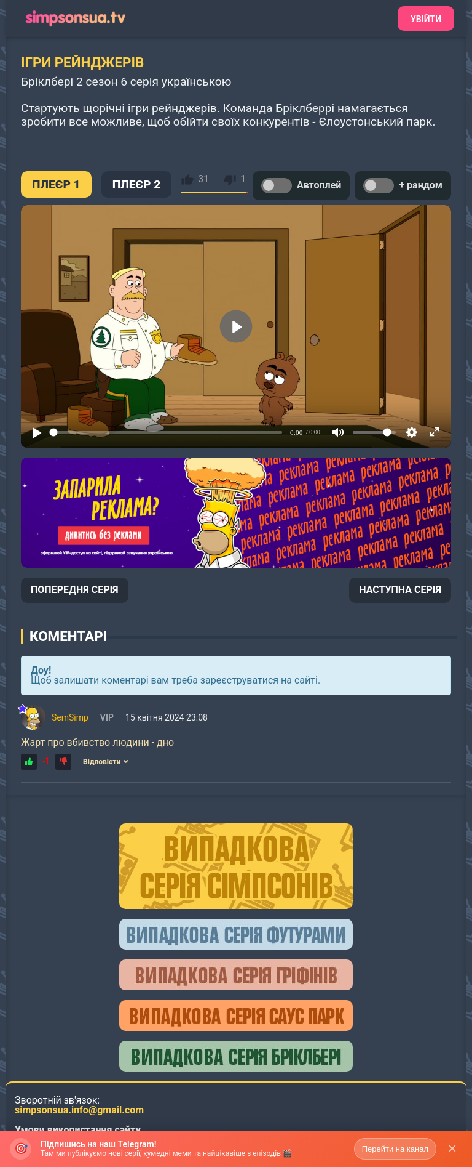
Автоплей (301, 185)
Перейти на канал (395, 1148)
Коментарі (68, 636)
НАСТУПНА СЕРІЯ (400, 590)
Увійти (426, 19)
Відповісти (105, 761)
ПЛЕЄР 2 (136, 184)
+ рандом (402, 185)
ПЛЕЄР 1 (56, 184)
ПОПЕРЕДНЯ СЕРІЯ (75, 590)
